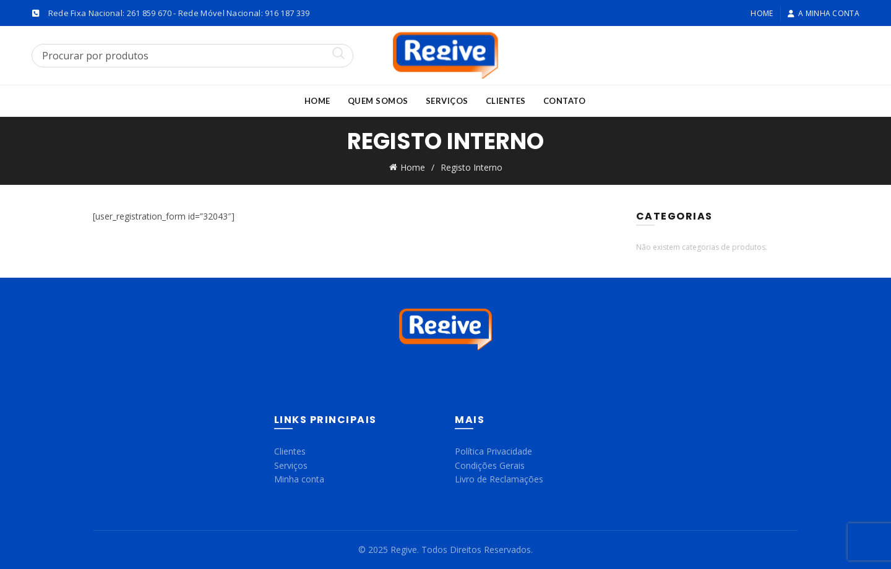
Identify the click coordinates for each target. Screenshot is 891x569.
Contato (564, 101)
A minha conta (823, 13)
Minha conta (299, 479)
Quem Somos (378, 101)
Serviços (447, 101)
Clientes (506, 101)
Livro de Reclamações (499, 479)
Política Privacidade (493, 451)
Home (762, 13)
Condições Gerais (490, 465)
